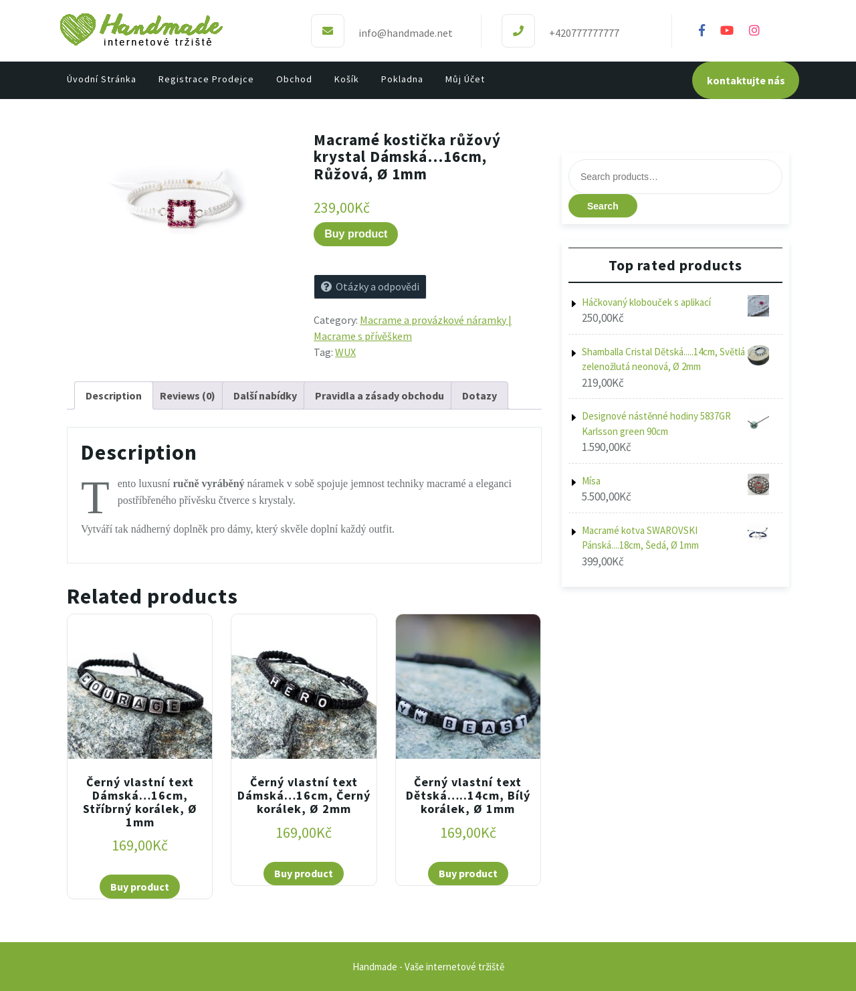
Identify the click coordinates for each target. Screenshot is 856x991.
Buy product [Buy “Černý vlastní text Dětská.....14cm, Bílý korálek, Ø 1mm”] (468, 873)
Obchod (294, 79)
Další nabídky (265, 395)
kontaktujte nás (746, 80)
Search (603, 206)
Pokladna (402, 79)
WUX (345, 352)
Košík (346, 79)
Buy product (355, 234)
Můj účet (465, 79)
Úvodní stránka (101, 79)
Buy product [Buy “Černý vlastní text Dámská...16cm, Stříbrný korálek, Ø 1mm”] (139, 886)
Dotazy (479, 395)
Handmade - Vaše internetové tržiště (428, 966)
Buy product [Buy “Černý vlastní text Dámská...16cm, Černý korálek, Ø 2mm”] (303, 873)
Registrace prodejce (206, 79)
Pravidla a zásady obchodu (379, 395)
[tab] (113, 395)
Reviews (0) (187, 395)
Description (114, 395)
